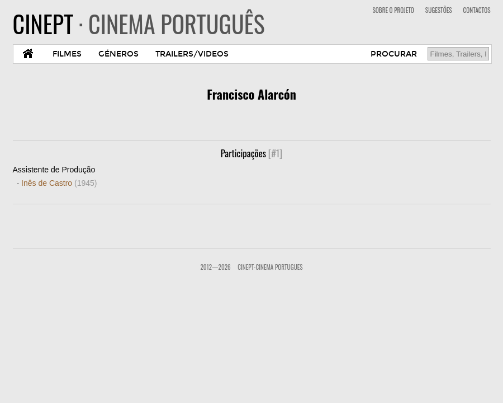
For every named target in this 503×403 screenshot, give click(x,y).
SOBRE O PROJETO (393, 10)
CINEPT (139, 23)
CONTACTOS (477, 10)
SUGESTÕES (438, 10)
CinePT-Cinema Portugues (270, 267)
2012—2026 (215, 267)
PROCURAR (394, 54)
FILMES (67, 54)
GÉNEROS (118, 54)
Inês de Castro (59, 183)
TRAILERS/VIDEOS (192, 54)
